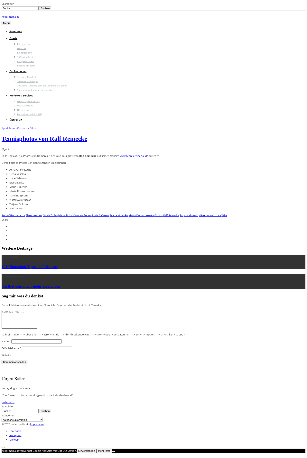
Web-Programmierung (28, 101)
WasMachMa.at (25, 105)
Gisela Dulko (50, 215)
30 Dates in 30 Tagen (27, 81)
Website (6, 358)
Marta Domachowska (141, 215)
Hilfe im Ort (23, 109)
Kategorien (8, 419)
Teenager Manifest (26, 76)
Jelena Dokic (65, 215)
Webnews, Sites (26, 128)
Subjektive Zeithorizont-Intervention (35, 89)
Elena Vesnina (34, 215)
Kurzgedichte (23, 44)
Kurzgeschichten (25, 61)
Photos (158, 215)
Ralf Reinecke (171, 215)
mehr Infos (8, 405)
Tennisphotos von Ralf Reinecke (44, 138)
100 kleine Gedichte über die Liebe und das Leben (42, 85)
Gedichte (21, 48)
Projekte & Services (21, 95)
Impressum (37, 427)
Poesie (13, 38)
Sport (5, 128)
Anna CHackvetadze (13, 215)
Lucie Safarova (100, 215)
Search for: (8, 3)
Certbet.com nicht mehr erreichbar (31, 286)
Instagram (15, 439)
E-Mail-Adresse (11, 351)
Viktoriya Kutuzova (210, 215)
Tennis (12, 128)
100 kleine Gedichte (27, 56)
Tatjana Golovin (189, 215)
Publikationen (17, 71)
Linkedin (14, 443)
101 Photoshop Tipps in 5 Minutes (30, 267)
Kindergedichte (24, 52)
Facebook (15, 434)
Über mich (15, 120)
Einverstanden (86, 454)
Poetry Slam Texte (26, 65)
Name (6, 345)
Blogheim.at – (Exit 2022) (29, 114)
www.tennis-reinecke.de (134, 156)
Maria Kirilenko (119, 215)
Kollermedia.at (10, 16)
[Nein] (113, 455)
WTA (224, 215)
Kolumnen (15, 31)
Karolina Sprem (82, 215)
